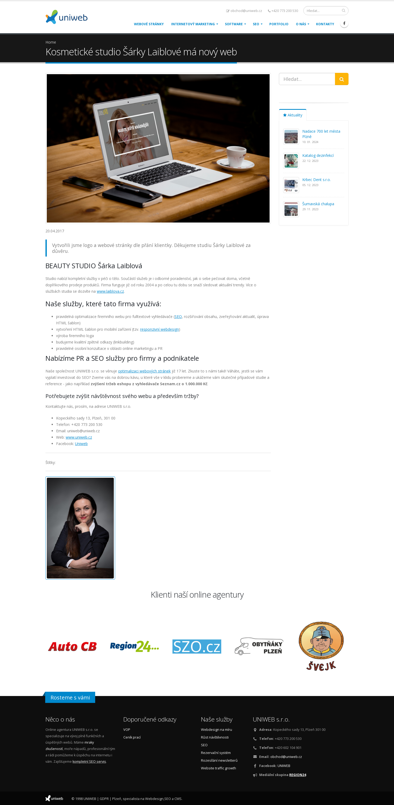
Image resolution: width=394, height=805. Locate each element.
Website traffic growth (218, 768)
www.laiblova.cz (110, 291)
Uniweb (81, 443)
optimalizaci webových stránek (144, 371)
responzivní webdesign (159, 329)
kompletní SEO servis (89, 761)
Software (234, 24)
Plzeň (116, 798)
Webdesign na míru (216, 729)
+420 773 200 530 (283, 11)
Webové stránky (149, 24)
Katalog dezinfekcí (318, 155)
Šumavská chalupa (318, 203)
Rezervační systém (216, 753)
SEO (256, 24)
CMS (178, 798)
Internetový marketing (193, 24)
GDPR (104, 798)
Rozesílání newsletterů (219, 760)
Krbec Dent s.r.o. (316, 179)
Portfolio (278, 24)
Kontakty (325, 24)
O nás (301, 24)
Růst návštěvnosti (215, 737)
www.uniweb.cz (79, 437)
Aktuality (292, 115)
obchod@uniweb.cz (244, 11)
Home (50, 42)
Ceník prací (132, 737)
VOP (126, 729)
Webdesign (154, 798)
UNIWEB (284, 766)
